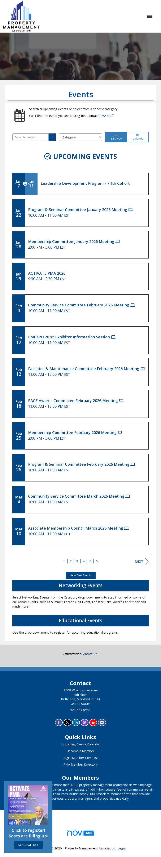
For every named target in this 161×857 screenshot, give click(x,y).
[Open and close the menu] (98, 16)
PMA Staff (106, 115)
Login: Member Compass (81, 757)
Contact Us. (89, 654)
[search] (52, 137)
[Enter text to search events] (30, 137)
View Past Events (81, 575)
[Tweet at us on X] (67, 722)
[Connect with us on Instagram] (84, 722)
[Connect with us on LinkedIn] (76, 722)
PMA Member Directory (80, 764)
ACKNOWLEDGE (28, 845)
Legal (121, 848)
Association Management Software (80, 834)
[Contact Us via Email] (102, 722)
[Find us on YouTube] (93, 722)
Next (142, 561)
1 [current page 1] (64, 561)
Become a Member (80, 751)
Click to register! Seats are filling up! (28, 833)
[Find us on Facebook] (59, 722)
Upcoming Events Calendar (80, 744)
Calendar (137, 137)
